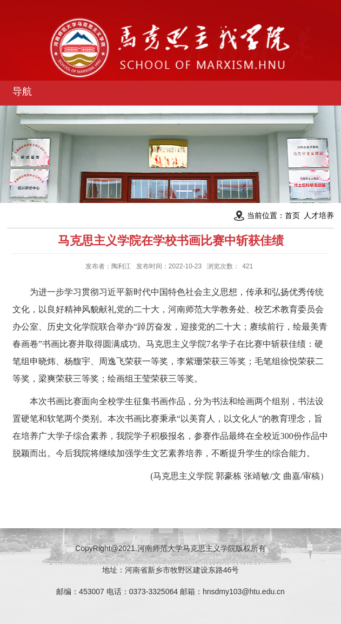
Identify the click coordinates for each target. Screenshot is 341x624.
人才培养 (319, 215)
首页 (292, 215)
